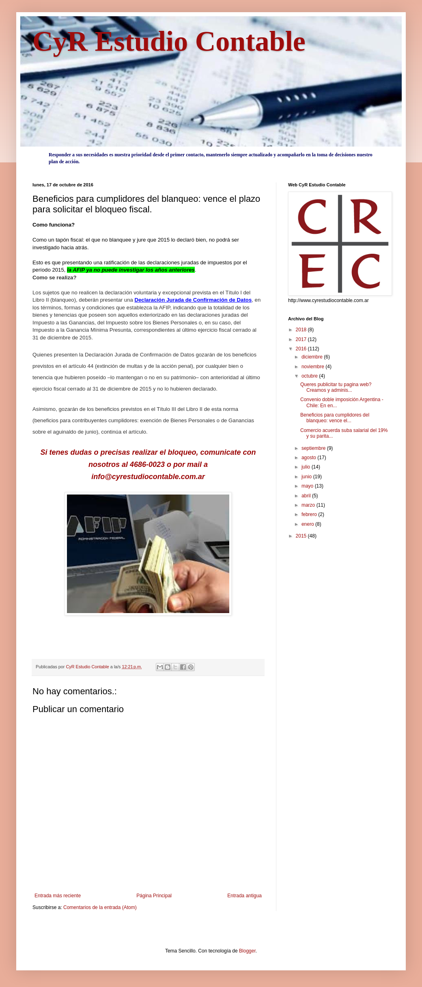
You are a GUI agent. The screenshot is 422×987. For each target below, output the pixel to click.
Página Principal (154, 895)
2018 (302, 330)
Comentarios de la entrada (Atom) (100, 907)
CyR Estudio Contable (169, 41)
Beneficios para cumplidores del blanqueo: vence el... (334, 417)
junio (307, 476)
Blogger (247, 951)
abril (306, 496)
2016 (302, 349)
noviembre (313, 366)
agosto (309, 457)
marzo (308, 505)
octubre (310, 376)
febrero (309, 514)
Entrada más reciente (57, 895)
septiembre (314, 448)
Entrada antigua (244, 895)
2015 (302, 536)
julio (306, 467)
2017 (302, 339)
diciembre (312, 357)
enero (308, 524)
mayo (308, 486)
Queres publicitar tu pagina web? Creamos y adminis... (335, 387)
